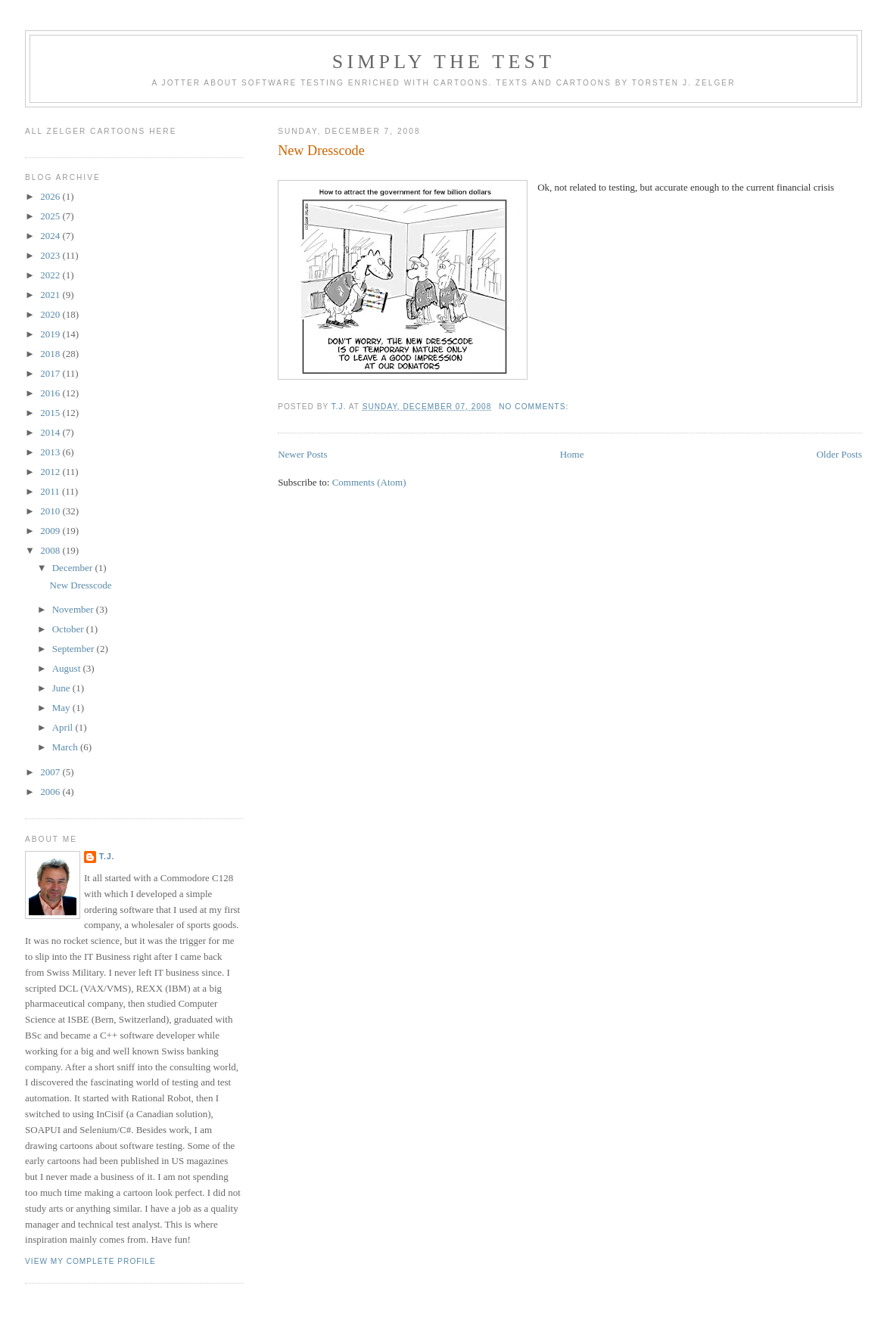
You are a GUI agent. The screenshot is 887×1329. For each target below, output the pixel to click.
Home (572, 454)
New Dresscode (321, 150)
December (73, 567)
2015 (51, 412)
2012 (51, 471)
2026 (51, 196)
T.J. (106, 856)
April (64, 727)
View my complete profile (90, 1261)
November (74, 609)
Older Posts (839, 454)
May (62, 707)
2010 (51, 511)
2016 (51, 393)
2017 (51, 373)
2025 (51, 216)
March (66, 747)
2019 (51, 334)
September (74, 648)
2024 (51, 235)
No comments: (535, 406)
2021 (51, 294)
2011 (51, 491)
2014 (51, 432)
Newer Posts (302, 454)
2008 (51, 550)
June (62, 688)
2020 (51, 314)
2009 (51, 530)
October (69, 629)
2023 (51, 255)
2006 (51, 791)
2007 (51, 772)
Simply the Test (444, 62)
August (67, 668)
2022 (51, 275)
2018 (51, 353)
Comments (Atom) (369, 482)
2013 (51, 452)
